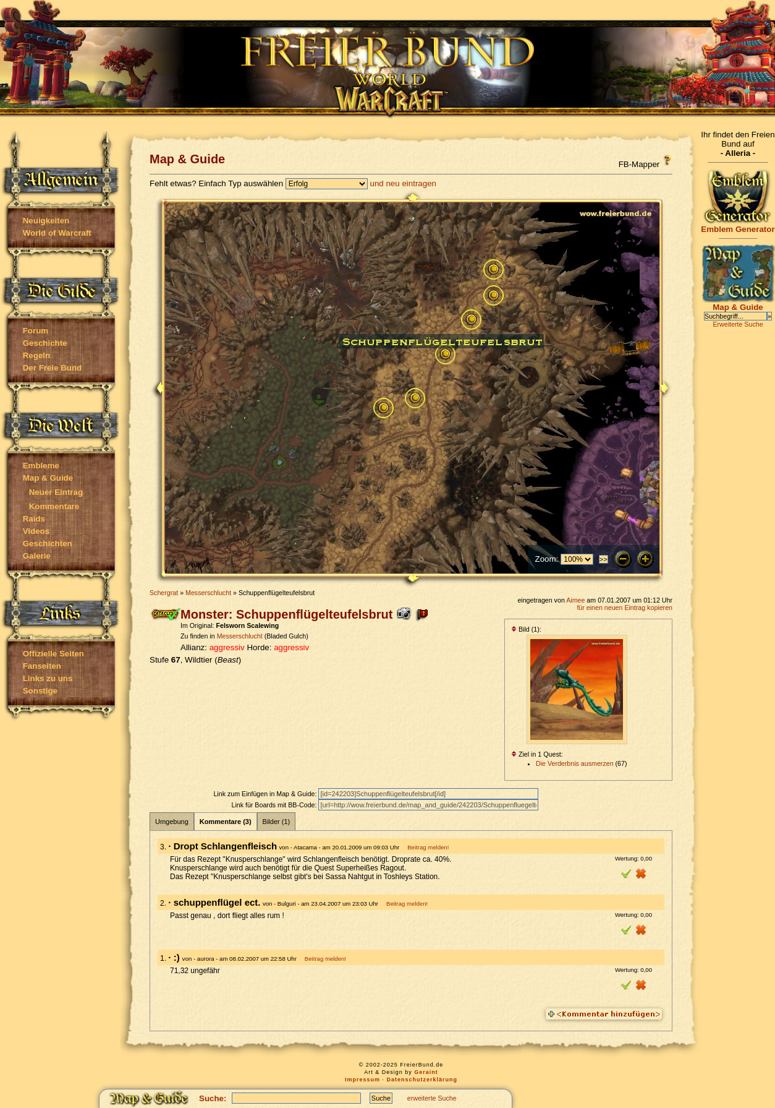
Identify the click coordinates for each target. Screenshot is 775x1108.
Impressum (362, 1079)
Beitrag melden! (428, 847)
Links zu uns (48, 678)
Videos (36, 531)
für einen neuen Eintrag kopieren (624, 607)
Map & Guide (48, 478)
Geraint (426, 1072)
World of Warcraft (57, 233)
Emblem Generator (738, 225)
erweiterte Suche (432, 1098)
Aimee (575, 600)
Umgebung (171, 821)
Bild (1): (526, 629)
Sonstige (40, 690)
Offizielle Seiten (53, 653)
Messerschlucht (208, 592)
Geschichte (45, 343)
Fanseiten (42, 666)
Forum (35, 330)
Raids (34, 518)
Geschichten (47, 543)
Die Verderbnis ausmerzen (575, 763)
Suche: (212, 1098)
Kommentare (54, 506)
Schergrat (164, 592)
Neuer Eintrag (56, 492)
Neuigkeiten (46, 220)
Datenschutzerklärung (422, 1079)
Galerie (37, 555)
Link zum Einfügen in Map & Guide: (265, 793)
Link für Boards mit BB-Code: (274, 805)
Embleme (41, 465)
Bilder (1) (276, 821)
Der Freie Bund (52, 367)
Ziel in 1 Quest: (537, 754)
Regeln (36, 355)
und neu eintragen (403, 183)
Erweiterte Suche (738, 324)
